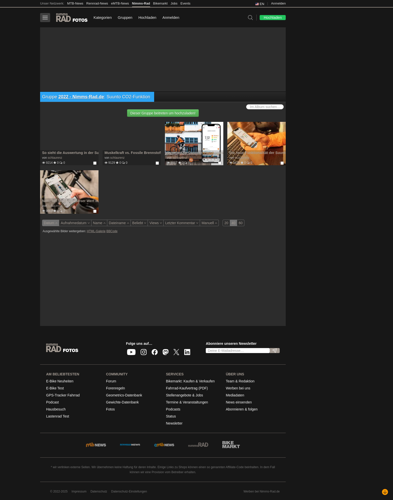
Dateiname (119, 223)
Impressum (79, 491)
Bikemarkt (160, 3)
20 (226, 223)
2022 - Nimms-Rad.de (81, 96)
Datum (50, 223)
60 (241, 223)
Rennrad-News (97, 3)
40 (234, 223)
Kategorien (102, 17)
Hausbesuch (56, 409)
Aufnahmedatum (75, 223)
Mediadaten (235, 395)
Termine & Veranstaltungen (187, 402)
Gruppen (125, 17)
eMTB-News (120, 3)
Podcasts (173, 409)
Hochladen (147, 17)
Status (171, 416)
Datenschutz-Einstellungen (129, 491)
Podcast (52, 402)
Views (155, 223)
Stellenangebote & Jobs (184, 395)
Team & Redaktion (240, 381)
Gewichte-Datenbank (122, 402)
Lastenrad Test (57, 416)
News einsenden (239, 402)
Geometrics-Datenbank (124, 395)
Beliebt (139, 223)
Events (185, 3)
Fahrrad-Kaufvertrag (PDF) (187, 388)
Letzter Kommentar (181, 223)
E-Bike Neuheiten (59, 381)
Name (99, 223)
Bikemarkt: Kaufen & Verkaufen (190, 381)
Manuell (209, 223)
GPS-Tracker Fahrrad (63, 395)
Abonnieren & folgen (242, 409)
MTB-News (75, 3)
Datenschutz (98, 491)
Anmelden (278, 3)
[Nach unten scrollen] (385, 492)
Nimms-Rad (141, 3)
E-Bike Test (55, 388)
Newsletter (174, 423)
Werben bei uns (238, 388)
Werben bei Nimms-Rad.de (262, 491)
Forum (111, 381)
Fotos (110, 409)
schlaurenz (55, 157)
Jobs (174, 3)
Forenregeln (115, 388)
